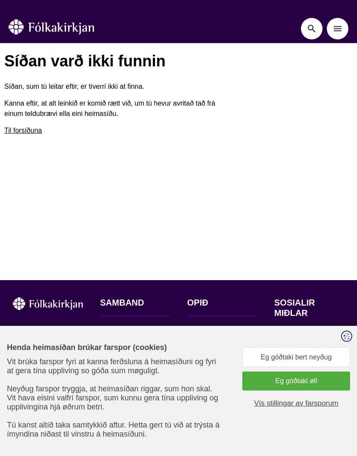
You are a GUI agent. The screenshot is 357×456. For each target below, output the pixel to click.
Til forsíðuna (23, 130)
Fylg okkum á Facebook (294, 343)
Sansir (294, 427)
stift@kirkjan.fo (122, 388)
